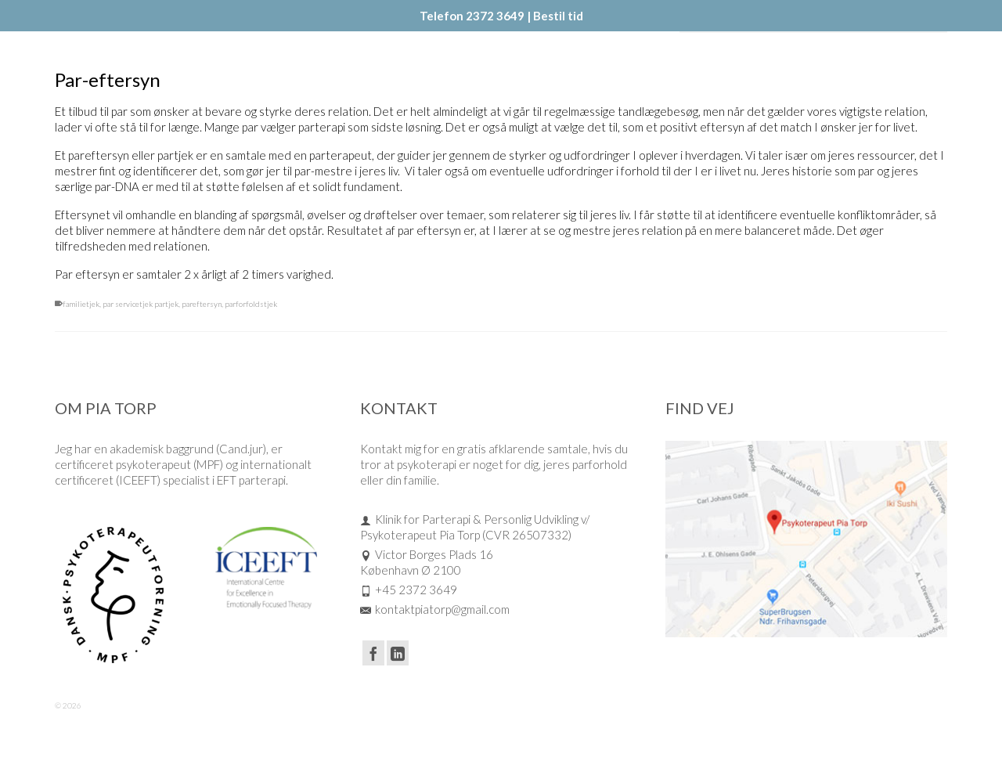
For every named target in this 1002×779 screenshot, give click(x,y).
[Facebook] (373, 652)
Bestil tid (558, 16)
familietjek (81, 303)
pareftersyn (202, 303)
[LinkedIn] (398, 652)
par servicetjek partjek (140, 303)
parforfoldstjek (251, 303)
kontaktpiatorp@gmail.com (435, 609)
